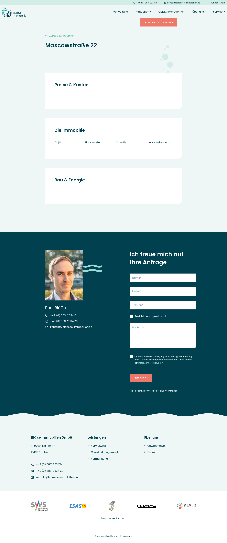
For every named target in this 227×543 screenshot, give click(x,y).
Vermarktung (99, 458)
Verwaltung (120, 11)
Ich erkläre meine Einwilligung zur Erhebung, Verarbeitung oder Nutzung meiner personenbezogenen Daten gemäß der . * (163, 359)
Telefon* (137, 305)
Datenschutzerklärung (149, 362)
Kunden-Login (218, 2)
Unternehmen (156, 445)
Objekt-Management (171, 11)
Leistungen (96, 437)
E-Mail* (136, 291)
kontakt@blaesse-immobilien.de (183, 2)
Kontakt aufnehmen (159, 25)
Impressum (126, 536)
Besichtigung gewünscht (150, 316)
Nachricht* (139, 327)
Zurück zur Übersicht (60, 36)
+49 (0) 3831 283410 (147, 2)
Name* (136, 278)
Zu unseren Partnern (114, 518)
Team (151, 452)
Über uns (151, 437)
